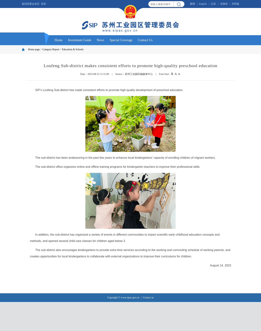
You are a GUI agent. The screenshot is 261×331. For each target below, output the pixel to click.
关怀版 (235, 4)
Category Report (50, 49)
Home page (34, 49)
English (203, 4)
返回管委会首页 (31, 4)
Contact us (148, 297)
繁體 (192, 4)
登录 (43, 4)
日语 (213, 4)
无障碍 (224, 4)
